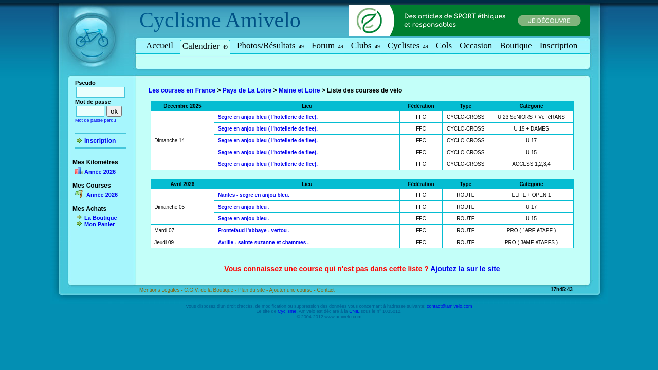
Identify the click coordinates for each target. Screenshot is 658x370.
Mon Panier (99, 224)
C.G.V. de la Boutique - (211, 290)
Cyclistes (408, 45)
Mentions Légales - (161, 290)
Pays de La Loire (247, 90)
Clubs (365, 45)
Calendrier (205, 46)
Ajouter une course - (293, 290)
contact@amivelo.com (449, 306)
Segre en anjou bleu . (244, 207)
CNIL (354, 311)
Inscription (559, 45)
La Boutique (100, 218)
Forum (327, 45)
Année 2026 (100, 172)
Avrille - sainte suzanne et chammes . (263, 242)
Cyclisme (180, 20)
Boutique (516, 45)
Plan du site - (253, 290)
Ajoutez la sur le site (465, 269)
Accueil (159, 45)
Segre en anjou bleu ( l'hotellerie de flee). (268, 117)
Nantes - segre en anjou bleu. (253, 195)
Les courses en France (182, 90)
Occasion (476, 45)
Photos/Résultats (270, 45)
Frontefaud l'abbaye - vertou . (254, 230)
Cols (444, 45)
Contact (325, 290)
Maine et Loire (299, 90)
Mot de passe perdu (95, 120)
